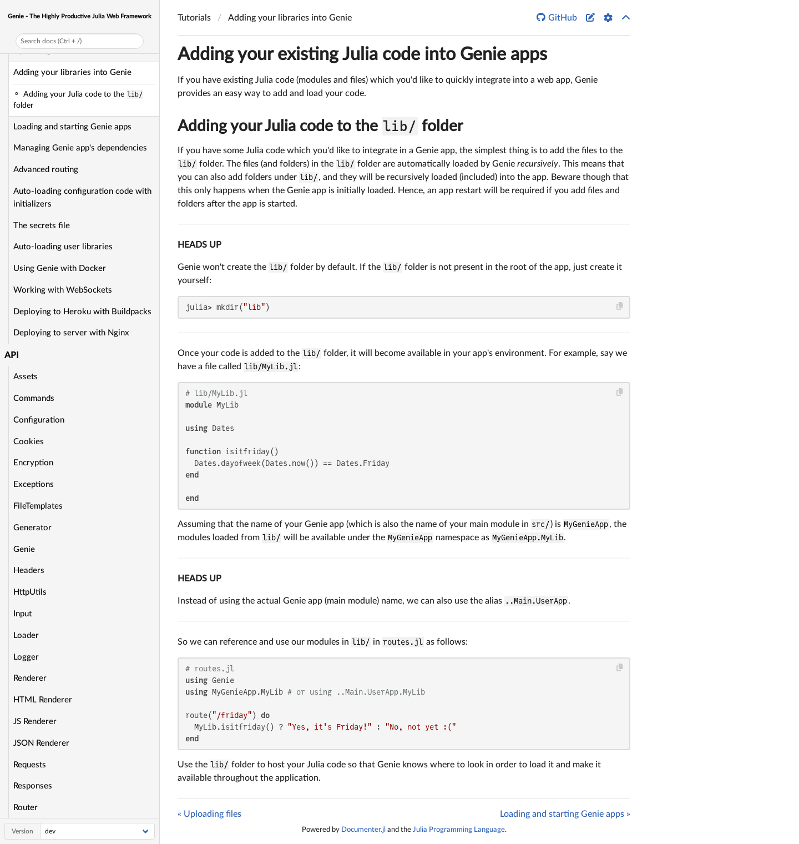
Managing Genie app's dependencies (80, 148)
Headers (28, 570)
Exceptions (33, 484)
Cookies (28, 442)
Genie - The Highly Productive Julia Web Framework (79, 16)
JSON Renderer (41, 743)
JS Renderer (35, 721)
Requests (29, 765)
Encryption (33, 463)
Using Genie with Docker (59, 268)
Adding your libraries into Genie (72, 72)
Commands (33, 398)
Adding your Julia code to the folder (320, 126)
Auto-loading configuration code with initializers (82, 197)
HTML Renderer (42, 700)
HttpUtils (30, 592)
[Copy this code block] (620, 306)
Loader (26, 635)
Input (22, 614)
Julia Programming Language (459, 829)
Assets (25, 377)
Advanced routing (45, 169)
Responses (32, 786)
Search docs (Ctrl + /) (51, 41)
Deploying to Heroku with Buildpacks (82, 312)
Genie (24, 549)
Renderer (30, 678)
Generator (32, 528)
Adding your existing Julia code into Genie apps (362, 54)
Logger (26, 657)
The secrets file (41, 226)
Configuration (38, 420)
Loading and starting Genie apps (72, 127)
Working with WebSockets (62, 290)
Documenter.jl (363, 829)
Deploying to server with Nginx (71, 333)
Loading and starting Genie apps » (565, 814)
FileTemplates (38, 506)
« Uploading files (209, 814)
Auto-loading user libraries (63, 247)
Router (25, 807)
